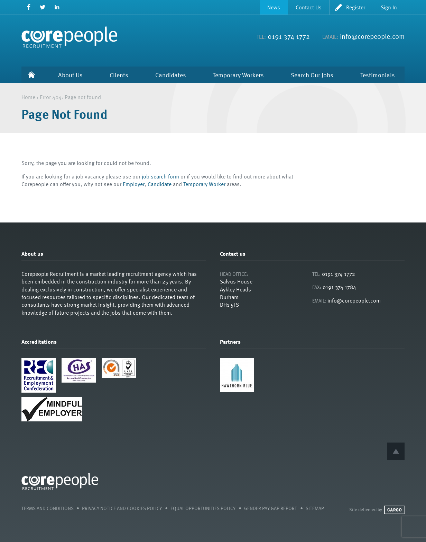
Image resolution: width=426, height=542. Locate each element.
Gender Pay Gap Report (270, 508)
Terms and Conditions (47, 508)
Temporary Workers (238, 74)
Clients (119, 74)
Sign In (389, 7)
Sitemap (315, 508)
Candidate (160, 184)
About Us (70, 74)
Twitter (43, 7)
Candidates (170, 74)
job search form (160, 176)
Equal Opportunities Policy (202, 508)
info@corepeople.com (372, 36)
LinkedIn (57, 7)
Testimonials (377, 74)
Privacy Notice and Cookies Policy (122, 508)
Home (31, 75)
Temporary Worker (204, 184)
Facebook (28, 7)
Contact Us (309, 7)
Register (355, 7)
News (273, 7)
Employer (134, 184)
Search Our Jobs (312, 74)
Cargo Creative (394, 510)
